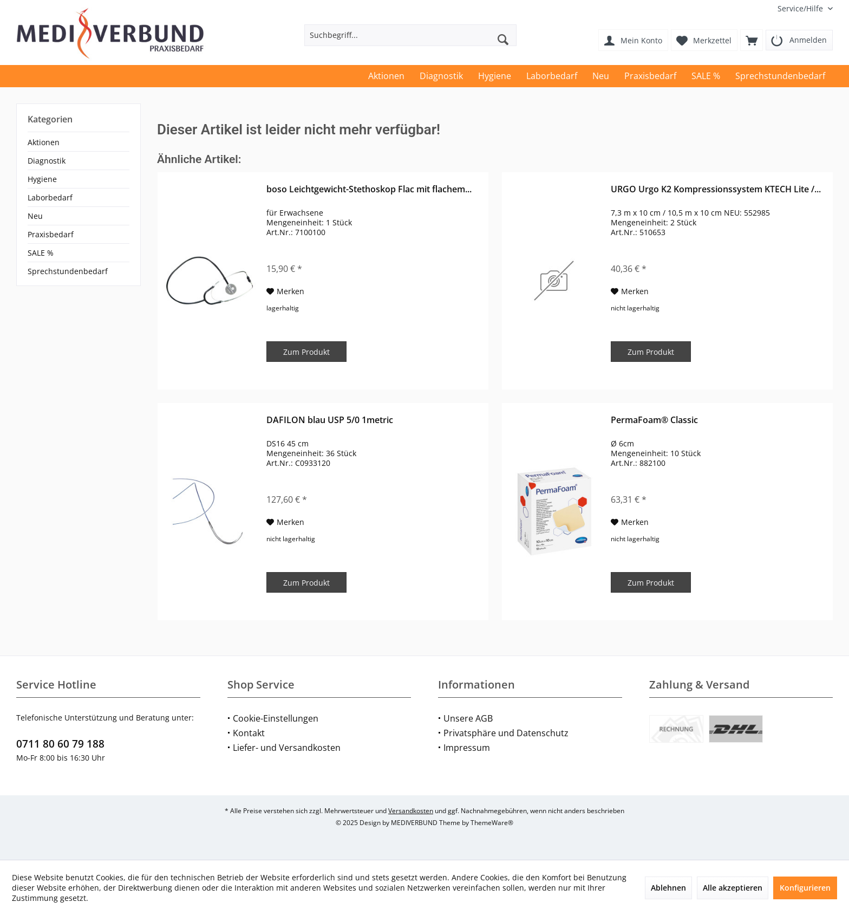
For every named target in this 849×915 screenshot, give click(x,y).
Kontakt (249, 733)
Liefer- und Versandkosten (287, 748)
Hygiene (42, 179)
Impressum (466, 748)
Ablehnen (668, 887)
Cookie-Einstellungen (275, 718)
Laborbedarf (50, 197)
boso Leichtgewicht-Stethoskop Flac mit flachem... (369, 189)
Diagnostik (47, 160)
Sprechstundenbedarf (68, 271)
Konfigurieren (805, 887)
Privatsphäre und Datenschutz (506, 733)
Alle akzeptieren (732, 887)
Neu (35, 216)
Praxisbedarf (51, 234)
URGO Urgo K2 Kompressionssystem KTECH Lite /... (716, 189)
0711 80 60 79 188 (60, 744)
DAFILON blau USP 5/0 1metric (329, 420)
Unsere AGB (468, 718)
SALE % (41, 253)
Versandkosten (410, 810)
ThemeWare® (492, 822)
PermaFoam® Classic (654, 420)
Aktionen (44, 142)
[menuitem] (801, 8)
